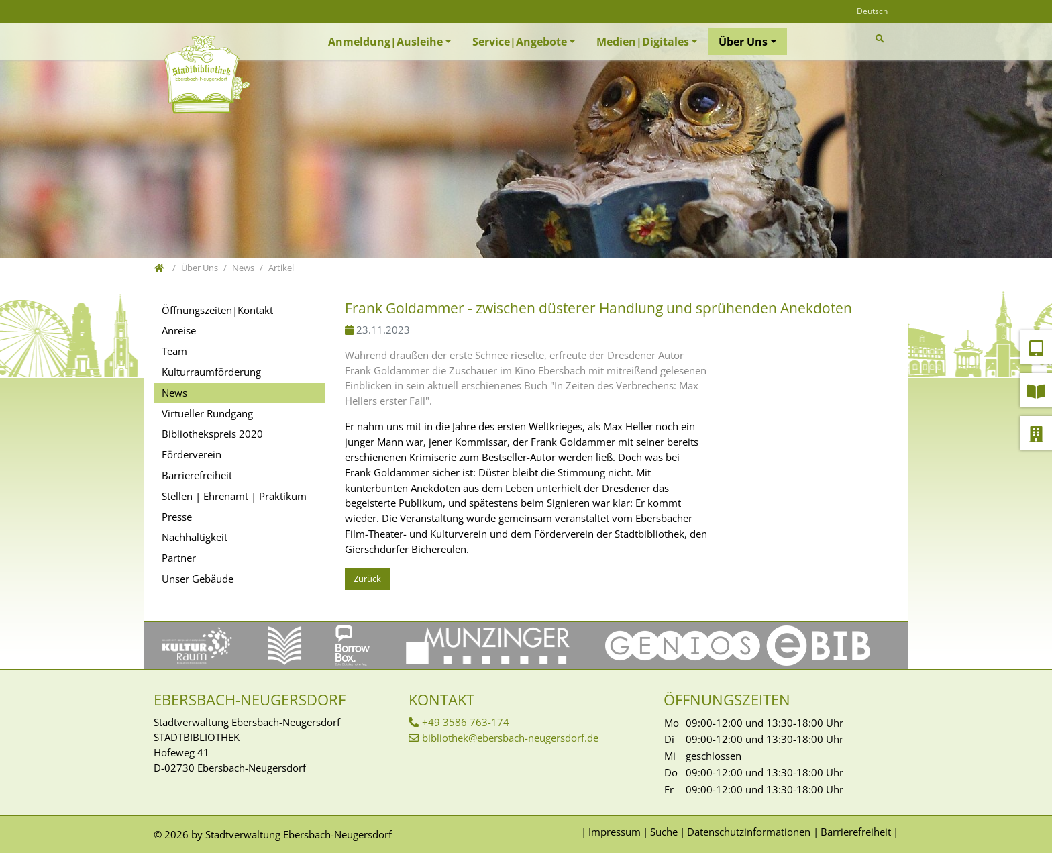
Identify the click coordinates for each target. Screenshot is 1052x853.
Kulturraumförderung (211, 372)
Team (174, 351)
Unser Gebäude (197, 578)
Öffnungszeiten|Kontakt (217, 310)
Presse (177, 516)
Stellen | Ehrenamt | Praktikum (234, 496)
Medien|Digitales (642, 41)
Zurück (367, 578)
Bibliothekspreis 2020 (212, 433)
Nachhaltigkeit (194, 537)
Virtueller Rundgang (207, 413)
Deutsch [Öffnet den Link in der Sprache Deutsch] (872, 11)
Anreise (179, 330)
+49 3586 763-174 (465, 722)
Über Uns (743, 41)
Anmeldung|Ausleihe (385, 41)
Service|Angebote (519, 41)
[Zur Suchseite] (881, 38)
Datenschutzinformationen (748, 831)
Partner (179, 557)
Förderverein (191, 454)
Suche (664, 831)
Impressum (614, 831)
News (174, 392)
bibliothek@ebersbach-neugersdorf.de (510, 737)
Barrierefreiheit (197, 475)
